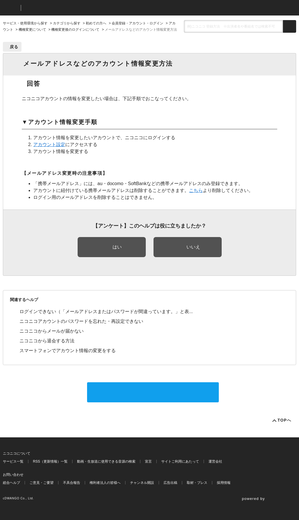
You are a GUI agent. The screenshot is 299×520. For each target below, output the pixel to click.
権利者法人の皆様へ (105, 483)
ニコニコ (10, 8)
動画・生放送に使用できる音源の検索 (106, 461)
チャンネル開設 (142, 483)
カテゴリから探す (66, 23)
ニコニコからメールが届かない (51, 331)
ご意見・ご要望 (41, 483)
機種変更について (32, 30)
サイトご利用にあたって (180, 461)
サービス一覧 (13, 461)
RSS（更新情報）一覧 (50, 461)
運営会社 (215, 461)
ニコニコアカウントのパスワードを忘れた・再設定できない (81, 321)
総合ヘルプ (11, 483)
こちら (196, 190)
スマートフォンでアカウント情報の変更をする (67, 350)
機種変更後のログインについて (75, 30)
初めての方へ (96, 23)
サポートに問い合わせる (153, 392)
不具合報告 (71, 483)
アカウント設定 (49, 144)
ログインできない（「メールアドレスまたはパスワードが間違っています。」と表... (106, 311)
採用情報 (224, 483)
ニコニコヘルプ (55, 7)
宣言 (148, 461)
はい (117, 247)
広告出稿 (170, 483)
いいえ (193, 247)
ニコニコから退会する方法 (46, 340)
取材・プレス (197, 483)
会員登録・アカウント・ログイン (137, 23)
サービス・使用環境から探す (25, 23)
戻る (14, 46)
